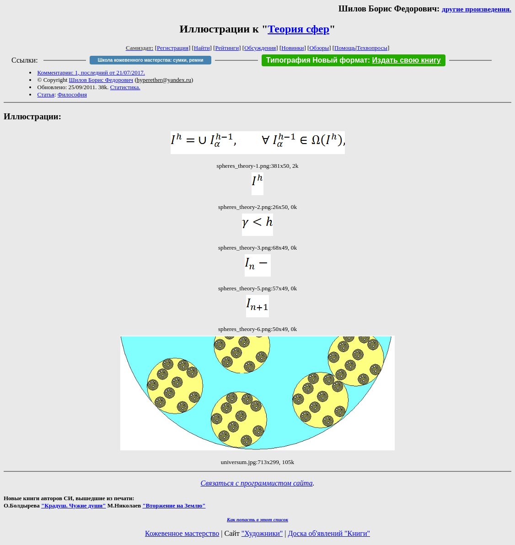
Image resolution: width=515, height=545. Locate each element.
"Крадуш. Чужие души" (73, 505)
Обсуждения (260, 47)
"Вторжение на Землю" (173, 505)
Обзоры (319, 47)
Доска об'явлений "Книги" (329, 533)
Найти (202, 47)
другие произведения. (476, 9)
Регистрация (172, 47)
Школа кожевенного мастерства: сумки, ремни (151, 60)
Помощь (344, 47)
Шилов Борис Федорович (101, 79)
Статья (46, 94)
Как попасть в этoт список (257, 519)
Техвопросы (372, 47)
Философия (72, 94)
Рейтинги (227, 47)
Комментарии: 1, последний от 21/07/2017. (91, 72)
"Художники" (262, 533)
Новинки (292, 47)
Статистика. (125, 87)
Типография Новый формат (317, 60)
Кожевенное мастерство (182, 533)
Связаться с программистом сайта (257, 483)
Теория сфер (298, 29)
